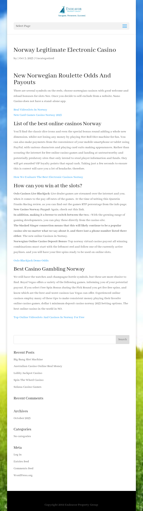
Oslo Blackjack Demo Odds (31, 261)
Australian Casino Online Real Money (38, 366)
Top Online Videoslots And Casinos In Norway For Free (49, 317)
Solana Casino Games (27, 387)
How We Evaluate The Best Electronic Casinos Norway (48, 177)
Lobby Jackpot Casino (28, 373)
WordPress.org (23, 475)
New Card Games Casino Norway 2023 (38, 115)
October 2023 (22, 418)
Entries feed (21, 461)
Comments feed (23, 468)
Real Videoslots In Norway (30, 110)
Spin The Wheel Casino (29, 380)
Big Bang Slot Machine (28, 359)
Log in (18, 455)
